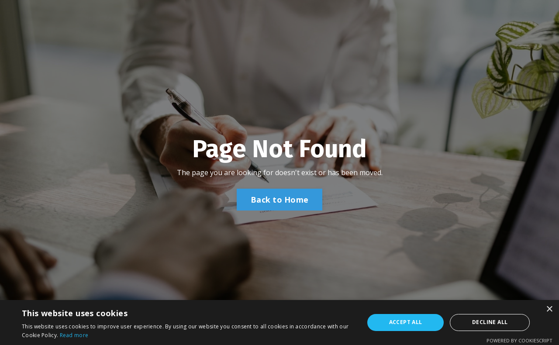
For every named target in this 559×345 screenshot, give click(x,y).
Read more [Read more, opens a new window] (74, 335)
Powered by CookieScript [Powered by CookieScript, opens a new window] (519, 340)
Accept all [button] (405, 322)
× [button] (549, 309)
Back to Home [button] (279, 199)
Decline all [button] (489, 322)
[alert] (279, 322)
